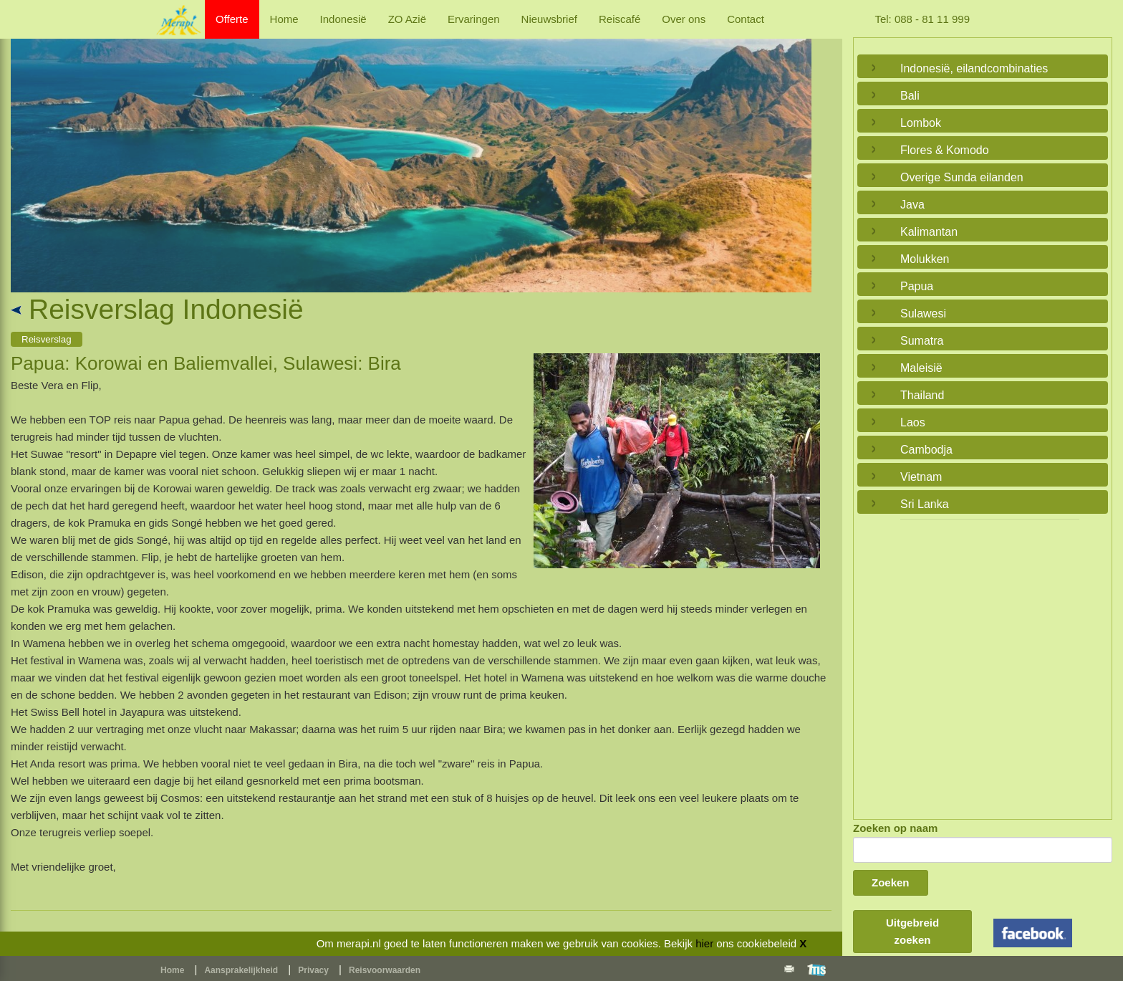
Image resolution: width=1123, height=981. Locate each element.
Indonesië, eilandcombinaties (974, 68)
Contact (745, 19)
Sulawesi (923, 313)
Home (284, 19)
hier (704, 943)
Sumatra (921, 341)
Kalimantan (929, 232)
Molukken (924, 259)
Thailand (922, 395)
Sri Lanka (924, 504)
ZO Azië (407, 19)
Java (912, 204)
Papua (916, 286)
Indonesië (343, 19)
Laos (912, 422)
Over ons (683, 19)
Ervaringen (474, 19)
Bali (910, 96)
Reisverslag (46, 339)
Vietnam (921, 477)
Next (797, 149)
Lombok (920, 123)
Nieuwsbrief (549, 19)
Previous (25, 149)
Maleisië (921, 368)
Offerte (232, 19)
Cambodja (926, 450)
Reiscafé (619, 19)
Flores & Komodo (944, 150)
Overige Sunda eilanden (961, 177)
